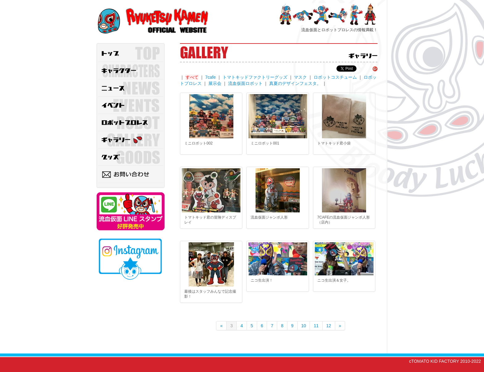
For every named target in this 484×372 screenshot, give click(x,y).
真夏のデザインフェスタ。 (295, 83)
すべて (192, 77)
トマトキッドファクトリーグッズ (255, 77)
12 (328, 325)
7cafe (210, 77)
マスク (300, 77)
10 (303, 325)
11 (316, 325)
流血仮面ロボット (245, 83)
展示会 (214, 83)
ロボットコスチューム (335, 77)
